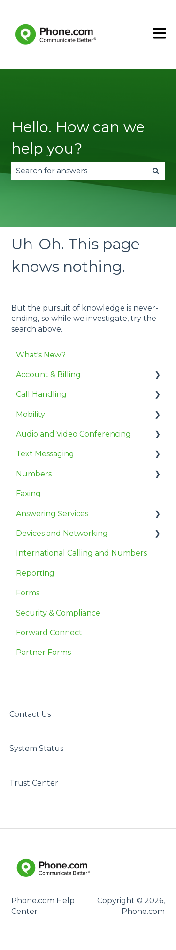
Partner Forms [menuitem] (43, 652)
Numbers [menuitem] (34, 473)
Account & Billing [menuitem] (48, 374)
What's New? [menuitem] (41, 354)
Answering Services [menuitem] (52, 513)
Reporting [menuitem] (35, 573)
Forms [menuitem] (27, 592)
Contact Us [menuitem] (30, 714)
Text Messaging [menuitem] (45, 453)
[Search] (156, 171)
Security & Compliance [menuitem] (58, 613)
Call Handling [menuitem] (41, 394)
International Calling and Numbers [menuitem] (81, 553)
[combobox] (79, 171)
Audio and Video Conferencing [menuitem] (73, 434)
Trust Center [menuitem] (33, 783)
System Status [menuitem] (36, 748)
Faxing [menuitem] (28, 493)
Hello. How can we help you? (78, 138)
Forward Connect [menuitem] (49, 632)
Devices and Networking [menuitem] (62, 533)
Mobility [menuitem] (30, 414)
